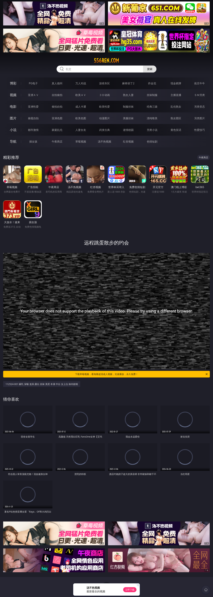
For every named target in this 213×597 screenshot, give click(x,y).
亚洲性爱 (33, 106)
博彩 (13, 83)
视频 (13, 95)
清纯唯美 (152, 118)
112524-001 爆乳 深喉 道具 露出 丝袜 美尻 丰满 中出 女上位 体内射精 (41, 384)
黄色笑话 (176, 130)
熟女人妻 (128, 95)
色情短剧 (152, 141)
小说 (13, 130)
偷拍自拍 (57, 106)
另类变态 (199, 106)
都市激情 (33, 130)
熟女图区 (176, 118)
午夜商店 (57, 141)
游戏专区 (104, 83)
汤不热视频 (104, 141)
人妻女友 (80, 130)
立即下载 (129, 589)
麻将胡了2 (128, 83)
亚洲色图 (57, 118)
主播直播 (176, 95)
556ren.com (106, 60)
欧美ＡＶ (80, 95)
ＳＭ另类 (199, 95)
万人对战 (80, 83)
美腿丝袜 (128, 118)
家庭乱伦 (57, 130)
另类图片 (199, 118)
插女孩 (33, 141)
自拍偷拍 (57, 95)
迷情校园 (128, 130)
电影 (13, 106)
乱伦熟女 (176, 106)
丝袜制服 (152, 95)
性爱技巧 (199, 130)
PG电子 (33, 83)
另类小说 (152, 130)
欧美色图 (80, 118)
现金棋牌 (176, 83)
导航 (13, 141)
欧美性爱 (104, 106)
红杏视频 (128, 141)
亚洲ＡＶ (33, 95)
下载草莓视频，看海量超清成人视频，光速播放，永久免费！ (141, 374)
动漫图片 (104, 118)
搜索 (149, 69)
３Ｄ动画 (104, 95)
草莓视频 (80, 141)
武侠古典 (104, 130)
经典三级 (152, 106)
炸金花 (152, 83)
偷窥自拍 (33, 118)
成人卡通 (80, 106)
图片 (13, 118)
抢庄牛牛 (199, 83)
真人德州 (57, 83)
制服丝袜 (128, 106)
